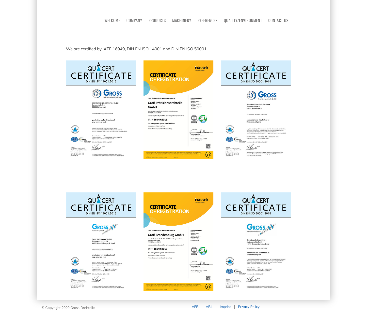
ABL (209, 306)
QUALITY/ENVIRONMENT (243, 20)
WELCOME (112, 20)
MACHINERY (181, 20)
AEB (195, 306)
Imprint (225, 306)
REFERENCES (208, 20)
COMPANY (134, 20)
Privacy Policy (248, 306)
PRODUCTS (157, 20)
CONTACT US (278, 20)
